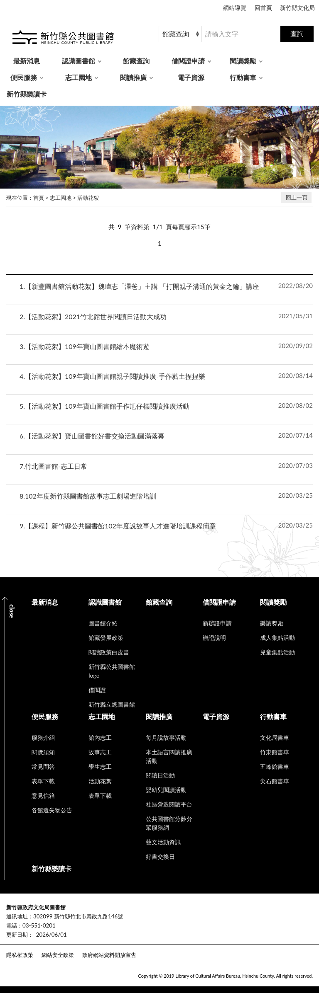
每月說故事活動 (166, 737)
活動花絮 (88, 197)
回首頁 (263, 7)
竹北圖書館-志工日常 (53, 466)
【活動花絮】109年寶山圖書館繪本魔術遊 (85, 346)
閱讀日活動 (160, 775)
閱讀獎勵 (243, 61)
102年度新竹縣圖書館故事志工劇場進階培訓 (88, 496)
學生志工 (100, 766)
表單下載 (43, 781)
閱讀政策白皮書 (108, 652)
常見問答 (43, 766)
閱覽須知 (43, 752)
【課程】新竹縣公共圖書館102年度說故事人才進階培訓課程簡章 (118, 526)
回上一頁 (296, 197)
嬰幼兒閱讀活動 (166, 789)
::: (4, 900)
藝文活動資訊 (163, 841)
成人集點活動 (277, 637)
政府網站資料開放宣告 (109, 955)
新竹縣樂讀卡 (27, 94)
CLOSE (11, 611)
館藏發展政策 (105, 637)
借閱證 (97, 689)
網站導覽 (234, 7)
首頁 (38, 197)
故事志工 (100, 752)
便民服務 (23, 77)
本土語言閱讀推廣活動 (169, 756)
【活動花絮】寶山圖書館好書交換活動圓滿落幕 (92, 436)
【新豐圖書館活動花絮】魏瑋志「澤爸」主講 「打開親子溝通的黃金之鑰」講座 (139, 286)
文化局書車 (274, 737)
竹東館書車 (274, 752)
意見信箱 (43, 795)
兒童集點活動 (277, 652)
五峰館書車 (274, 766)
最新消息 (26, 61)
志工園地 (78, 77)
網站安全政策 (58, 955)
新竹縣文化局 (297, 7)
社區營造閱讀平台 (169, 804)
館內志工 (100, 737)
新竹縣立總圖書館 (111, 704)
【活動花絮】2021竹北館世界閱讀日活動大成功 (93, 316)
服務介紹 (43, 737)
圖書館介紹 (103, 623)
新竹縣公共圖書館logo (111, 671)
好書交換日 (160, 856)
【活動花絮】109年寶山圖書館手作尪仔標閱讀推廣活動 (104, 406)
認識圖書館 (78, 61)
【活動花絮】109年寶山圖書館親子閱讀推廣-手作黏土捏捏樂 (112, 376)
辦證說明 (214, 637)
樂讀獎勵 (271, 623)
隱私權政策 (19, 955)
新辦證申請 (217, 623)
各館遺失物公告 (52, 810)
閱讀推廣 (133, 77)
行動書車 (243, 77)
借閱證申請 (188, 61)
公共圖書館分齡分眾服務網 (169, 823)
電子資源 (191, 77)
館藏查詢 (136, 61)
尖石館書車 (274, 781)
